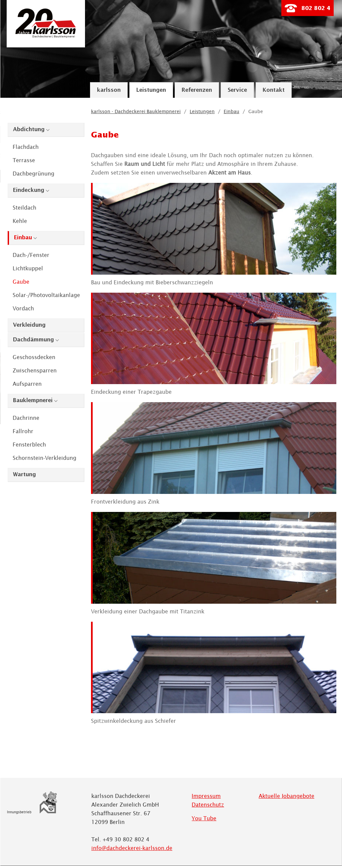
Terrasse (24, 160)
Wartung (24, 475)
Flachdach (26, 147)
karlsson (109, 90)
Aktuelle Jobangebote (286, 796)
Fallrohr (23, 431)
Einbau (23, 238)
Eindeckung (28, 190)
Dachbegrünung (33, 174)
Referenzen (197, 90)
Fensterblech (29, 445)
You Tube (204, 818)
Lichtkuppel (28, 268)
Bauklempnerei (33, 400)
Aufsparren (27, 384)
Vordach (23, 308)
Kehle (20, 221)
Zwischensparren (35, 370)
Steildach (24, 208)
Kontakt (274, 90)
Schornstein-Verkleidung (44, 458)
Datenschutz (208, 805)
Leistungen (151, 90)
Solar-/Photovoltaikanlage (46, 295)
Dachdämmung (33, 340)
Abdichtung (29, 129)
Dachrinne (26, 418)
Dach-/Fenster (31, 255)
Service (237, 90)
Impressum (206, 796)
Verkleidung (29, 325)
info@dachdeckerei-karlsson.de (131, 848)
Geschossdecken (34, 357)
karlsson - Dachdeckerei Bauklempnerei (136, 111)
